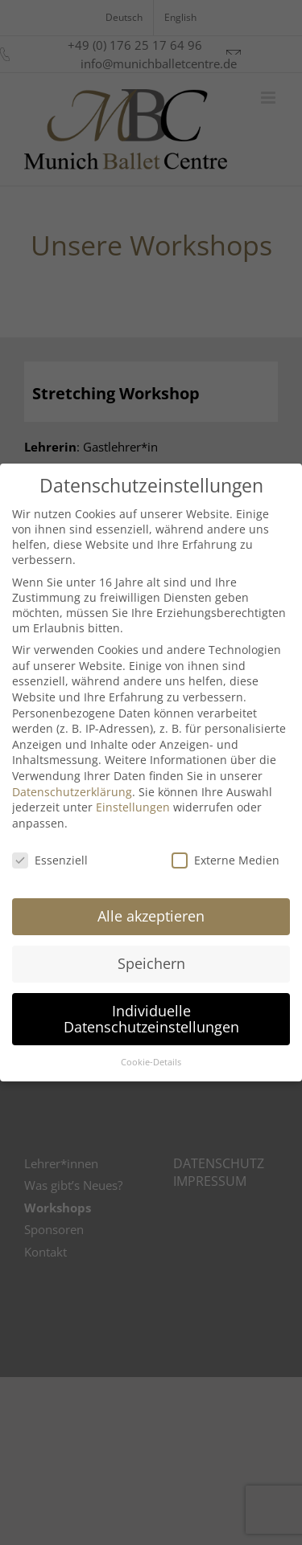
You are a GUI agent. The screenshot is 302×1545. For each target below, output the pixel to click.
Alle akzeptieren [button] (151, 916)
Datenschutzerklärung (72, 791)
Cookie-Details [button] (151, 1062)
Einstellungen (133, 807)
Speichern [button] (151, 963)
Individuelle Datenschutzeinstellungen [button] (151, 1018)
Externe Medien (225, 860)
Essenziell (50, 860)
